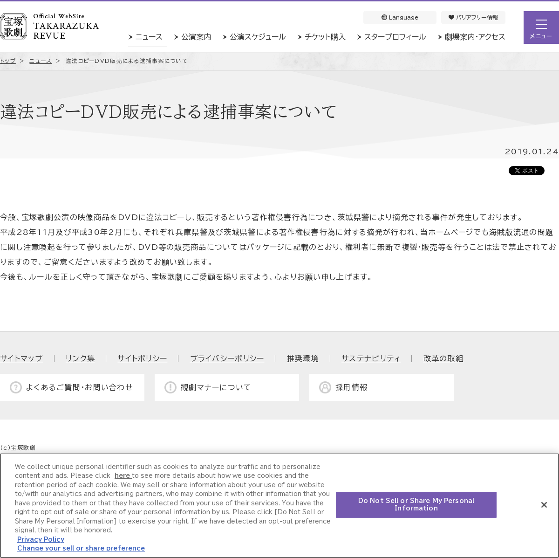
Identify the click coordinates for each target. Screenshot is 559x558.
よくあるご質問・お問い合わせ (79, 387)
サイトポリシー (142, 358)
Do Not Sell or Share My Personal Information (416, 504)
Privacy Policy (40, 540)
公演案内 (196, 37)
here (123, 476)
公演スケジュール (258, 37)
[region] (279, 505)
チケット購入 (325, 37)
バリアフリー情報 (473, 17)
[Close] (544, 505)
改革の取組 (443, 358)
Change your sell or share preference (81, 548)
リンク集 (80, 358)
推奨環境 (303, 358)
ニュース (149, 37)
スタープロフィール (395, 37)
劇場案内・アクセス (475, 37)
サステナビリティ (371, 358)
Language (400, 17)
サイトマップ (21, 358)
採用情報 (351, 387)
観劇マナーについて (216, 387)
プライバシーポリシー (227, 358)
